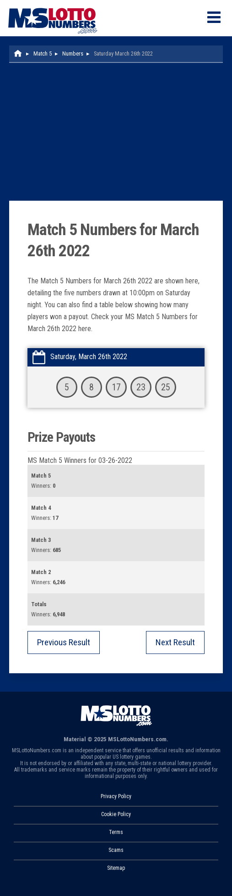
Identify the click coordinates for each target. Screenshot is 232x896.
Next (175, 642)
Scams (116, 850)
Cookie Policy (116, 814)
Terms (116, 832)
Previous (63, 642)
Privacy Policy (116, 796)
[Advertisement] (116, 132)
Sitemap (116, 868)
